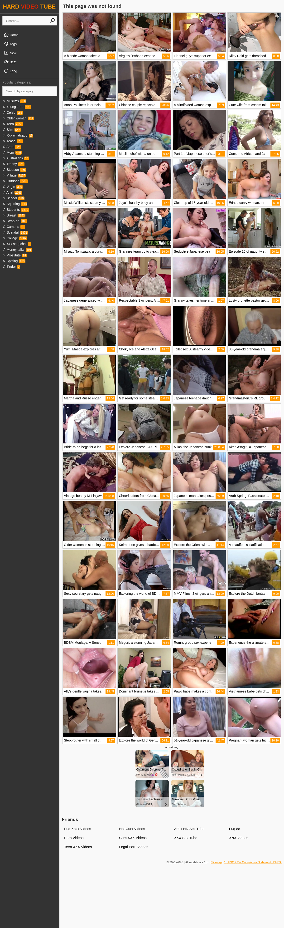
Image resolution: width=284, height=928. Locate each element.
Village (14, 175)
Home (11, 34)
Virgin (12, 187)
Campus (13, 227)
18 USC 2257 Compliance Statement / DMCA (253, 862)
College (14, 238)
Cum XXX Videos (133, 838)
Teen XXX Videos (78, 847)
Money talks (17, 249)
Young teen (16, 107)
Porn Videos (73, 838)
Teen (12, 124)
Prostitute (14, 255)
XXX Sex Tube (185, 838)
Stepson (14, 170)
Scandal (15, 232)
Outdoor (15, 181)
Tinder (11, 267)
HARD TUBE (29, 6)
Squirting (14, 204)
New (10, 52)
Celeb (12, 112)
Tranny (13, 164)
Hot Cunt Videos (132, 829)
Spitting (13, 261)
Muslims (14, 101)
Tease (12, 141)
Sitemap (216, 862)
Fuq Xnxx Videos (77, 829)
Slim (11, 130)
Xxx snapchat (16, 244)
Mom (12, 152)
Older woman (18, 118)
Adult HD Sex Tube (189, 829)
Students (15, 209)
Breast (13, 215)
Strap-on (14, 221)
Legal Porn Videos (133, 847)
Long (10, 71)
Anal (12, 192)
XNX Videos (238, 838)
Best (10, 61)
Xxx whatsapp (17, 135)
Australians (15, 158)
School (13, 198)
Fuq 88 (234, 829)
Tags (10, 43)
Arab (11, 147)
